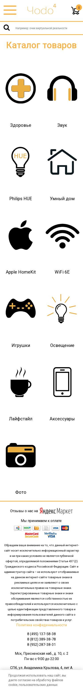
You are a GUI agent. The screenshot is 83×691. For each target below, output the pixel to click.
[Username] (41, 28)
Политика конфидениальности (41, 625)
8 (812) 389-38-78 (41, 639)
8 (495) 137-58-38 (41, 634)
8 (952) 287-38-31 (41, 645)
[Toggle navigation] (10, 10)
